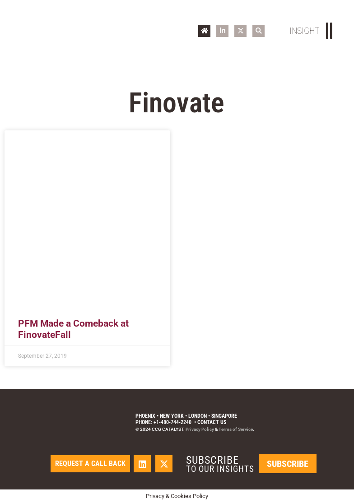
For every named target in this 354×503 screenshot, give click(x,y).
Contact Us (211, 422)
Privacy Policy (200, 429)
